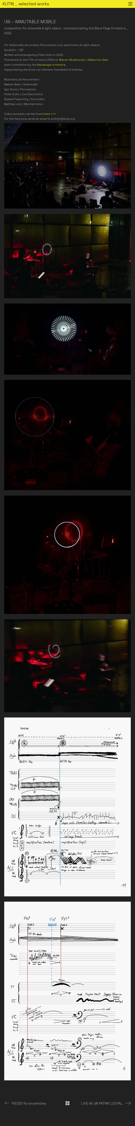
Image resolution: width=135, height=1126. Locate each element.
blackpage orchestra (51, 65)
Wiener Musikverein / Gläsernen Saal (83, 60)
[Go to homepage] (26, 4)
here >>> (50, 114)
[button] (130, 3)
